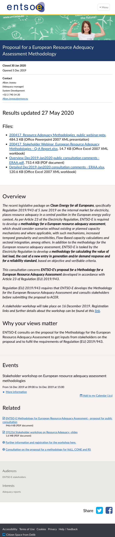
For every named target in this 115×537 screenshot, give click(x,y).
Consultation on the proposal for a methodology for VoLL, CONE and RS (47, 449)
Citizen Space (14, 534)
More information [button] (16, 391)
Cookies (41, 529)
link (97, 311)
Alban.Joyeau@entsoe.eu (15, 98)
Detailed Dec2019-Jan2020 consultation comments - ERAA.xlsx (56, 167)
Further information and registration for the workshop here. (39, 442)
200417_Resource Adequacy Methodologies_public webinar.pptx (57, 135)
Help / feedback (68, 529)
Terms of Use (27, 529)
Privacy (52, 529)
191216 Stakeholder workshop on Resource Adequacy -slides (40, 432)
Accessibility (10, 529)
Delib (32, 534)
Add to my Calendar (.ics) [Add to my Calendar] (96, 395)
